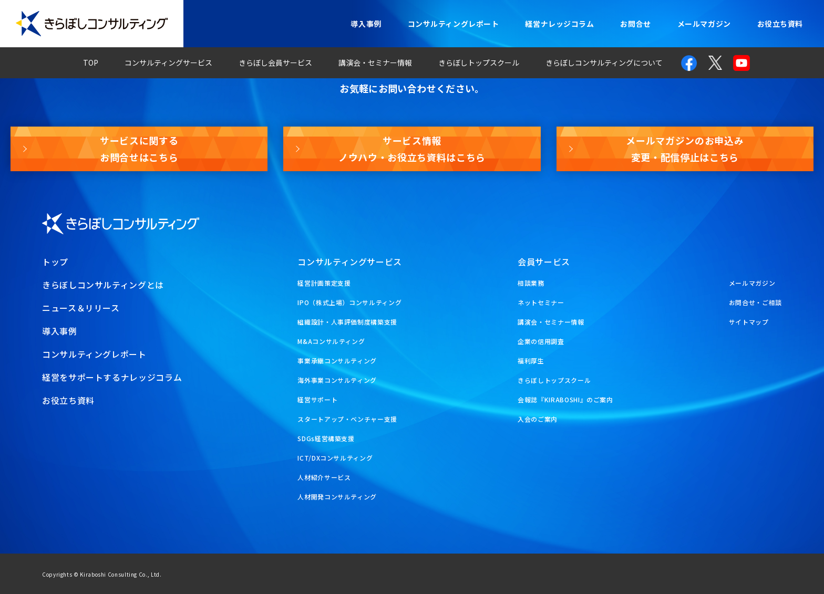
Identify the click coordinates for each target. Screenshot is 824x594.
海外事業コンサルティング (337, 380)
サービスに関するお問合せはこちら (139, 148)
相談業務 (531, 282)
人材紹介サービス (324, 477)
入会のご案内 (538, 418)
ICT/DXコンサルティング (335, 457)
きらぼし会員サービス (275, 62)
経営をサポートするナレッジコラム (112, 377)
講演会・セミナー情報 (375, 62)
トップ (55, 261)
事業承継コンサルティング (337, 360)
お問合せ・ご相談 (755, 302)
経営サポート (317, 399)
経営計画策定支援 (324, 282)
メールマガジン (704, 23)
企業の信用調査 (541, 341)
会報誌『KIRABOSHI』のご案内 (565, 399)
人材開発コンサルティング (337, 496)
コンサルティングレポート (453, 23)
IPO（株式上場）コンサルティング (349, 302)
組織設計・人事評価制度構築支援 (347, 321)
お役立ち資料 (780, 23)
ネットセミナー (541, 302)
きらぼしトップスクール (478, 62)
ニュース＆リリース (81, 307)
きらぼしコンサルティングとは (103, 284)
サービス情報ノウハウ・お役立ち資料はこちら (412, 148)
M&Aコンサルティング (331, 341)
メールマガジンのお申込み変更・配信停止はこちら (685, 148)
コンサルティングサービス (168, 62)
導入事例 (366, 23)
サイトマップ (749, 321)
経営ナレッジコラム (559, 23)
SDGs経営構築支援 (325, 438)
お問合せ (635, 23)
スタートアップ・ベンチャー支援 (347, 418)
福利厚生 (531, 360)
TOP (90, 62)
